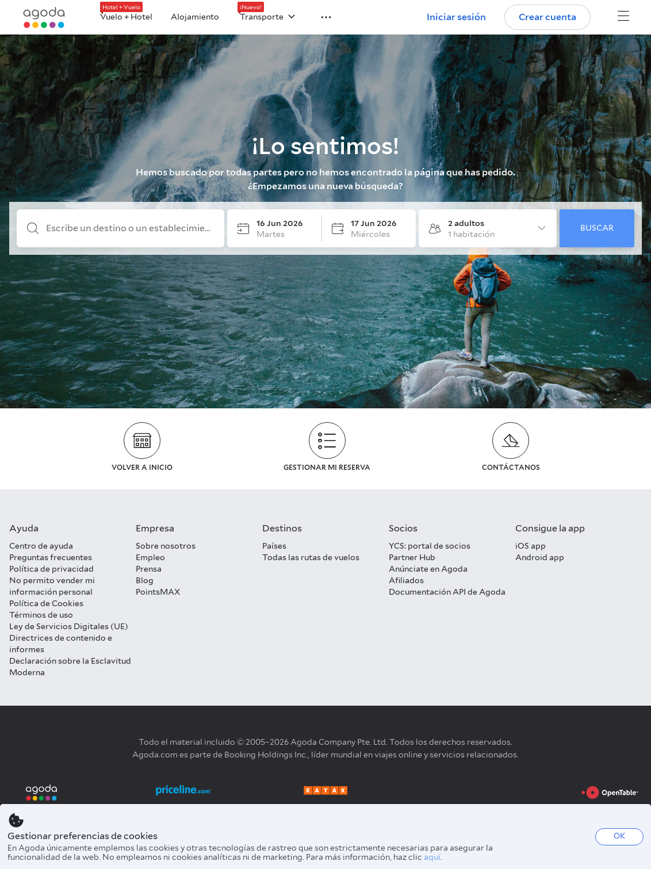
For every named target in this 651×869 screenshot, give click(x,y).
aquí (432, 857)
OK (619, 836)
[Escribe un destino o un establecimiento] (129, 228)
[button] (319, 16)
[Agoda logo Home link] (44, 17)
